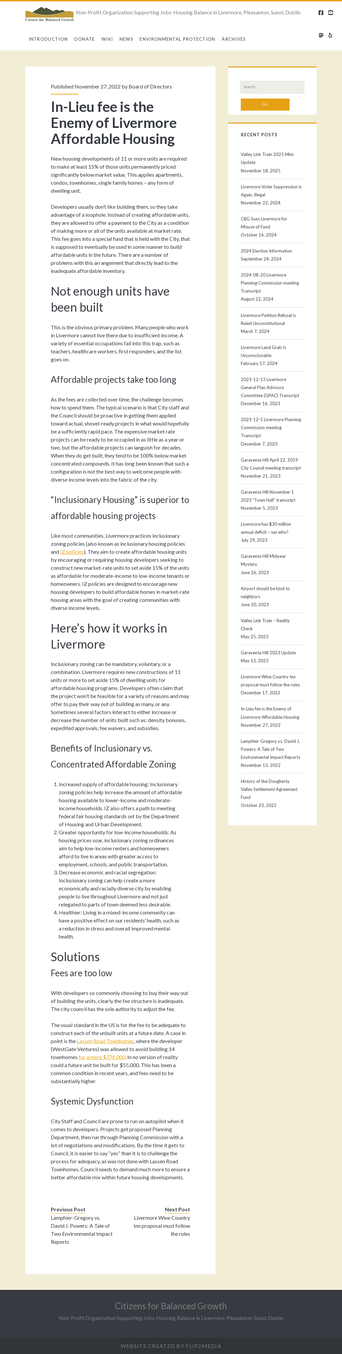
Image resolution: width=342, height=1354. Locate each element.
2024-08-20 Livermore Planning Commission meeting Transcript (270, 283)
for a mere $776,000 (101, 1057)
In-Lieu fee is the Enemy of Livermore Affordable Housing (270, 712)
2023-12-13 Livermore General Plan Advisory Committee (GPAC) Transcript (270, 387)
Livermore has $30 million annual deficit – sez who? (266, 528)
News (126, 39)
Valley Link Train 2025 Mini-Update (268, 158)
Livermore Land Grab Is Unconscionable (263, 351)
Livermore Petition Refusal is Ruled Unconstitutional (268, 319)
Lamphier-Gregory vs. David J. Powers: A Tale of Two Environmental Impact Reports (82, 1229)
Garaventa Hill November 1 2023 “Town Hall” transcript (268, 496)
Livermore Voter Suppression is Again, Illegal (271, 190)
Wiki (107, 39)
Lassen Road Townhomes (105, 1041)
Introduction (48, 39)
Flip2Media (203, 1346)
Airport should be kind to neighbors (265, 592)
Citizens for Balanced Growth (171, 1306)
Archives (234, 39)
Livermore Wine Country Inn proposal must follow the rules (162, 1225)
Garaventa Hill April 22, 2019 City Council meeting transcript (271, 464)
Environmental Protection (177, 39)
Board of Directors (150, 86)
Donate (84, 39)
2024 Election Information (266, 250)
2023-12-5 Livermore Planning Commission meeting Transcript (271, 427)
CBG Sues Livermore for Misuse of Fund (264, 222)
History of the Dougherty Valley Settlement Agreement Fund (269, 789)
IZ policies (72, 551)
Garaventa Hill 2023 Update (268, 652)
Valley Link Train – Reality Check (265, 624)
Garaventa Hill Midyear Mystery (263, 560)
